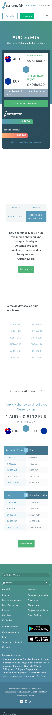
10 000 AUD (12, 470)
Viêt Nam (40, 676)
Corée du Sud (9, 672)
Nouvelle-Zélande (32, 666)
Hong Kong (20, 662)
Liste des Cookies (24, 692)
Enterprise (33, 600)
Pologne (19, 669)
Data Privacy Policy (10, 692)
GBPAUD (36, 344)
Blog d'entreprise (10, 605)
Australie (7, 659)
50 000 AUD (12, 476)
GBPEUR (36, 337)
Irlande (37, 662)
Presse (5, 610)
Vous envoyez (35, 55)
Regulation (42, 692)
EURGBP (36, 351)
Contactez (7, 620)
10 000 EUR (12, 515)
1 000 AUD (11, 457)
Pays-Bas (17, 666)
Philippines (8, 669)
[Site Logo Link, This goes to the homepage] (12, 5)
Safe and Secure (22, 695)
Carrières (6, 615)
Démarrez (26, 269)
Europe (35, 659)
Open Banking (34, 615)
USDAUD (36, 331)
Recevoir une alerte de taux (35, 216)
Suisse (31, 672)
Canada (17, 659)
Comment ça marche (38, 595)
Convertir (6, 647)
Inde (30, 662)
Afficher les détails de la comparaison (26, 142)
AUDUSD (15, 351)
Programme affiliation (38, 610)
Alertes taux (33, 605)
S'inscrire (27, 16)
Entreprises (44, 5)
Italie (45, 662)
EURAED (16, 357)
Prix (4, 637)
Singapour (31, 669)
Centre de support (11, 632)
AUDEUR (36, 357)
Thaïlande (41, 672)
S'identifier (10, 16)
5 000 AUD (11, 464)
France (44, 659)
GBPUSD (15, 337)
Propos (5, 595)
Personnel (31, 5)
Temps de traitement (12, 642)
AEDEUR (16, 331)
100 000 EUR (12, 527)
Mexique (7, 666)
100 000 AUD (13, 482)
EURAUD (15, 324)
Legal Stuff (34, 692)
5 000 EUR (11, 508)
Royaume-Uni (15, 676)
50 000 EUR (12, 521)
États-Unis (29, 676)
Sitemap (31, 695)
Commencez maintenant (26, 103)
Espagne (22, 672)
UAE (5, 676)
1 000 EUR (11, 502)
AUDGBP (36, 324)
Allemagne (8, 662)
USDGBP (15, 344)
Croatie (26, 659)
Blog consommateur (11, 600)
